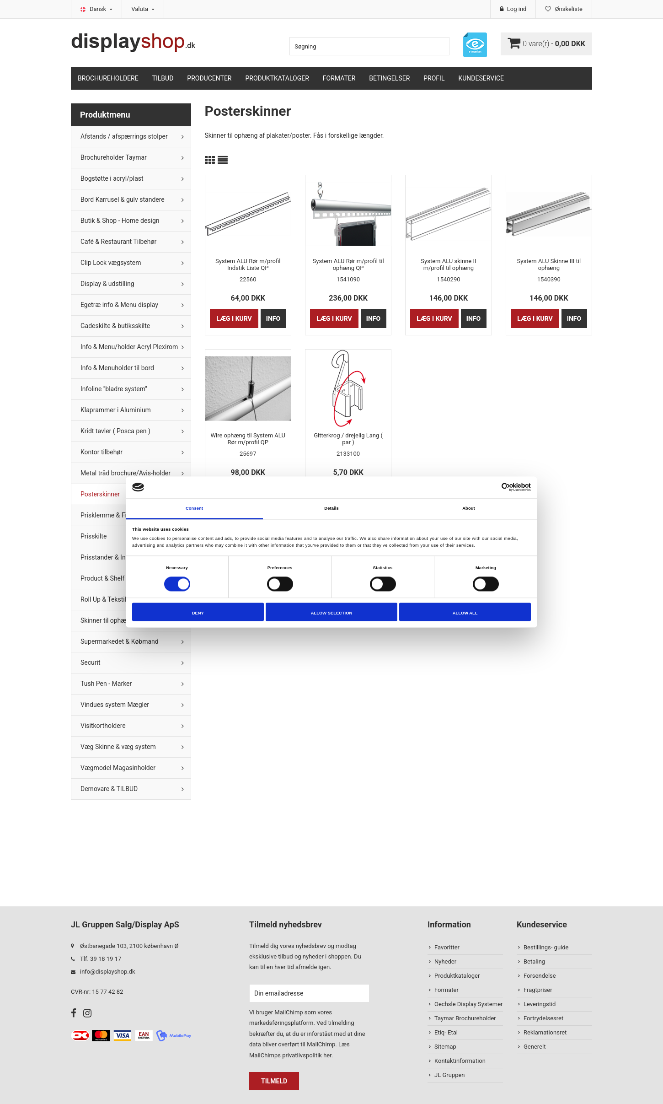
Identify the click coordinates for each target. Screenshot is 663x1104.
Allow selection (331, 613)
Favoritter (447, 947)
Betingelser (389, 78)
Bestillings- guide (546, 947)
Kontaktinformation (460, 1060)
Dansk (101, 8)
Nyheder (445, 961)
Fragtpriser (538, 989)
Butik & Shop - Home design (120, 220)
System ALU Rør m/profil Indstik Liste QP (247, 264)
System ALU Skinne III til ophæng (549, 264)
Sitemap (445, 1046)
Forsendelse (540, 975)
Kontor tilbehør (101, 452)
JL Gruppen (449, 1075)
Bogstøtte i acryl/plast (112, 178)
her (327, 1055)
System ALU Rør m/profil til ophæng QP (348, 264)
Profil (433, 78)
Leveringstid (540, 1004)
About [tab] (468, 508)
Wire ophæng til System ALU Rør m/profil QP (247, 439)
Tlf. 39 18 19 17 (100, 958)
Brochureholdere (108, 78)
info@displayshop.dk (107, 971)
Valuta (143, 8)
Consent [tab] (194, 508)
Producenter (209, 78)
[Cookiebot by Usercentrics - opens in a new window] (491, 487)
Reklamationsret (545, 1032)
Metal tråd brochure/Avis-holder (125, 473)
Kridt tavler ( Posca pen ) (115, 431)
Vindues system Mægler (114, 704)
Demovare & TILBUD (109, 788)
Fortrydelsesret (543, 1018)
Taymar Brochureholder (465, 1018)
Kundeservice (481, 78)
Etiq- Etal (446, 1032)
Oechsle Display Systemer (468, 1004)
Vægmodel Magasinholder (117, 767)
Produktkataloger (277, 78)
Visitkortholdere (103, 725)
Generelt (534, 1046)
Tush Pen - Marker (106, 683)
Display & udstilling (107, 283)
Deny (198, 613)
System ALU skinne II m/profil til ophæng (448, 264)
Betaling (534, 961)
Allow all (465, 613)
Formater (339, 78)
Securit (90, 662)
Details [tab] (331, 508)
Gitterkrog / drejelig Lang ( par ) (348, 439)
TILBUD (163, 78)
